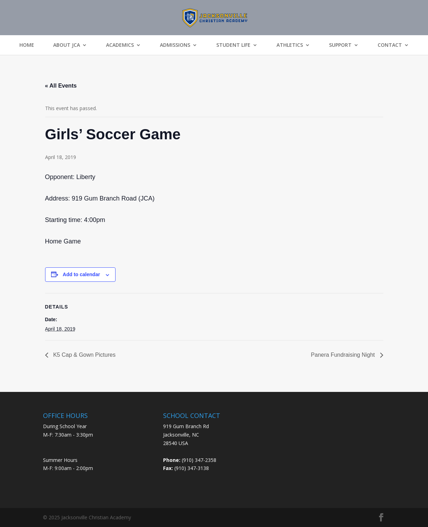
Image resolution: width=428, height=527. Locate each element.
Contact (390, 45)
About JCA (66, 45)
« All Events (61, 86)
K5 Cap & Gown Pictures (84, 355)
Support (340, 45)
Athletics (290, 45)
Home (26, 45)
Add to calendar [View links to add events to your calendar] (81, 274)
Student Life (233, 45)
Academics (120, 45)
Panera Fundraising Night (344, 355)
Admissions (175, 45)
